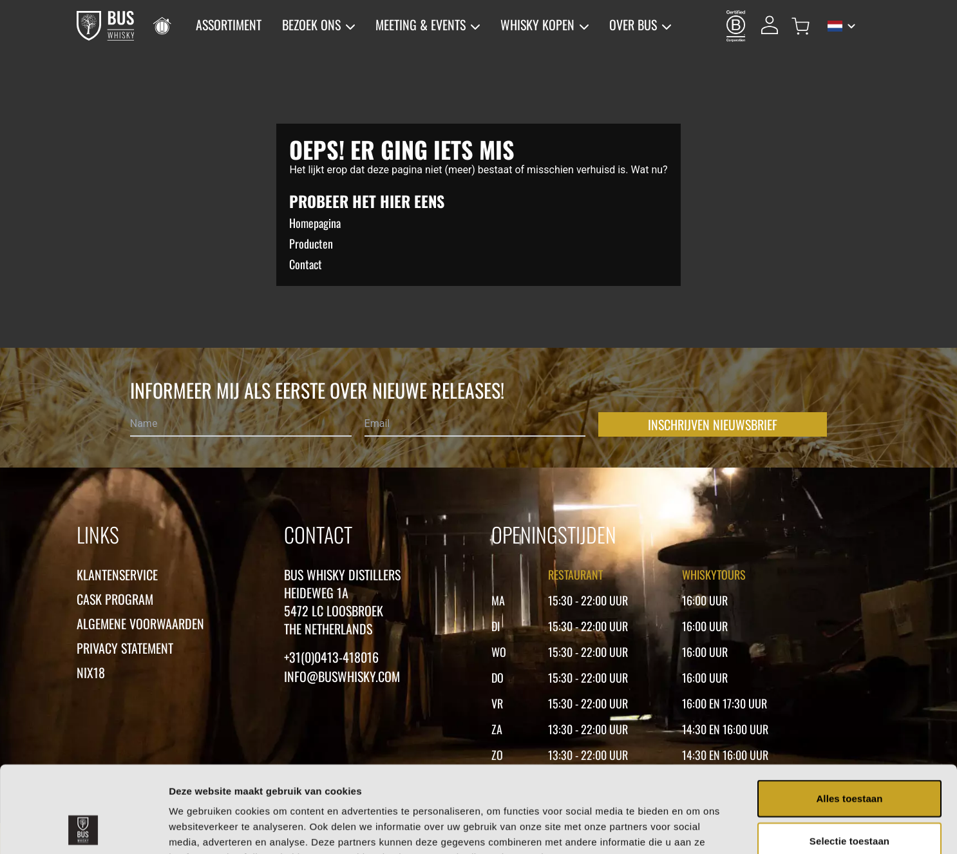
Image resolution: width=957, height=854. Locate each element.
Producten (311, 243)
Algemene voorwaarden (140, 623)
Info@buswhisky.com (342, 676)
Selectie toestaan (849, 759)
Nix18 (91, 672)
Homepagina (315, 222)
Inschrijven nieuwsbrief (712, 424)
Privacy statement (125, 648)
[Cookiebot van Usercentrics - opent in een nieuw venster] (83, 829)
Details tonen (695, 828)
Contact (305, 264)
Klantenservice (117, 574)
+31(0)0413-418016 (331, 657)
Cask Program (115, 599)
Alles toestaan (849, 717)
